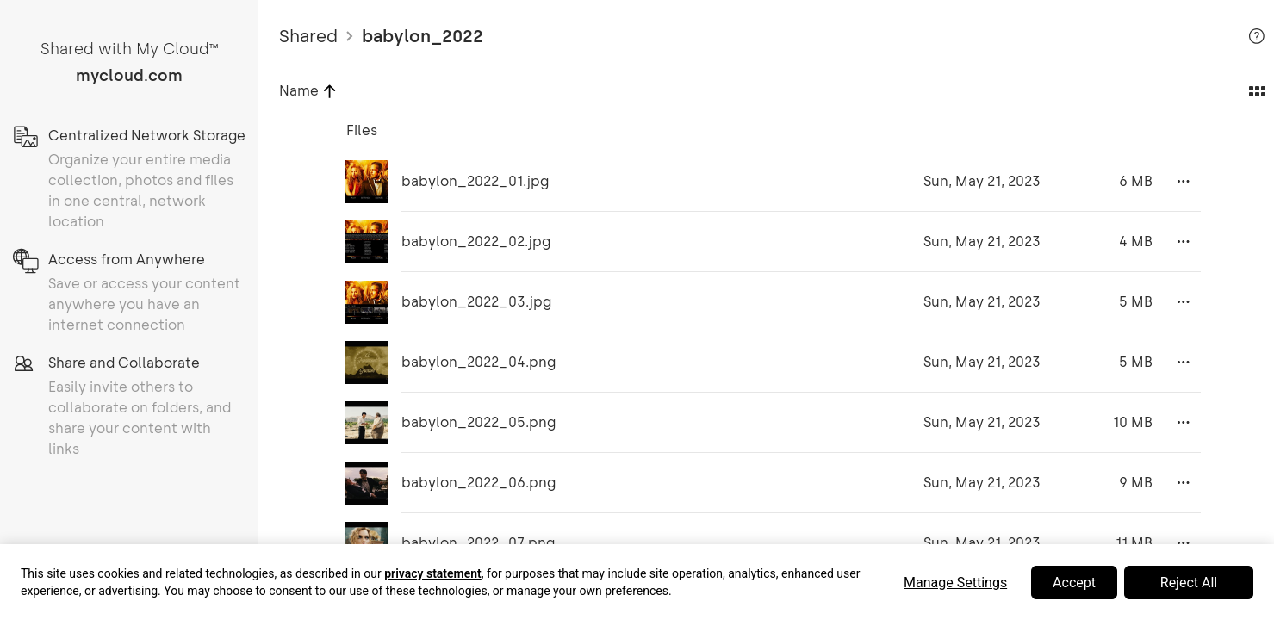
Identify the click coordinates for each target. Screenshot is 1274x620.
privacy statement (433, 573)
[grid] (766, 365)
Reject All (1188, 582)
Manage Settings (955, 582)
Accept (1074, 582)
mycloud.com (129, 75)
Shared (308, 36)
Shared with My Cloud (129, 49)
